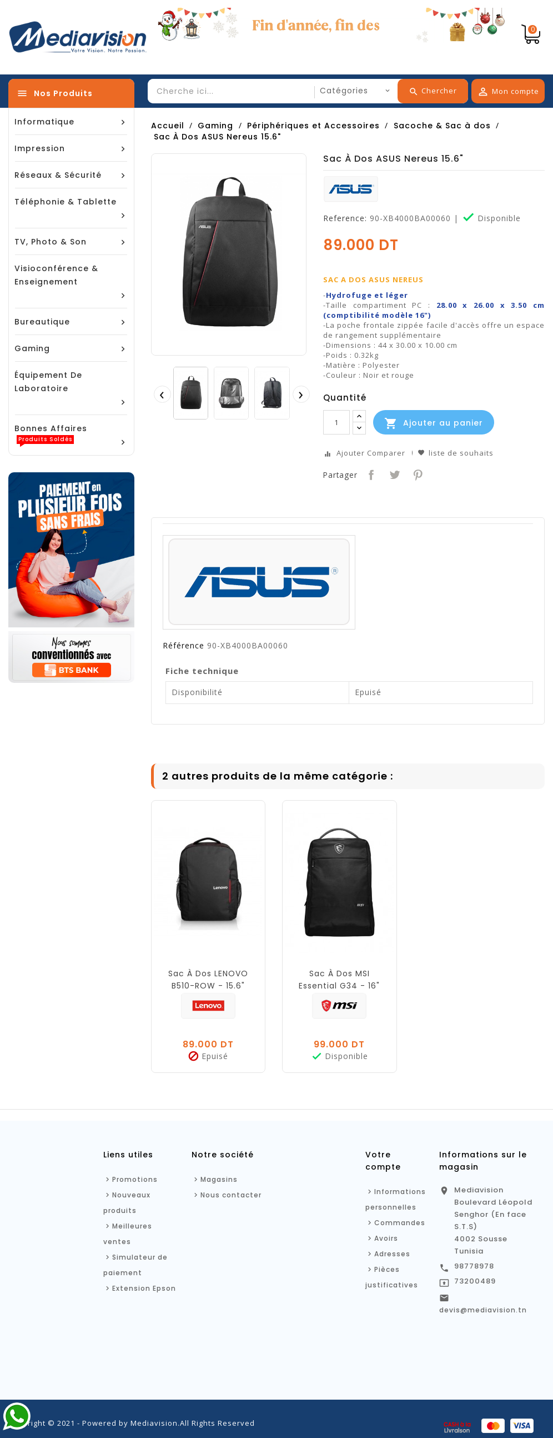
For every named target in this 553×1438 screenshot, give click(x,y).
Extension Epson (144, 1288)
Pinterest (417, 474)
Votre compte (383, 1160)
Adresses (392, 1254)
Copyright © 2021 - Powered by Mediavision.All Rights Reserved (131, 1423)
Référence (183, 646)
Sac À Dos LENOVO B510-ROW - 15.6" (208, 979)
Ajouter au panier (433, 423)
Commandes (399, 1222)
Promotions (135, 1179)
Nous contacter (231, 1195)
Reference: (345, 218)
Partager (370, 474)
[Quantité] (336, 422)
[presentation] (162, 394)
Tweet (393, 474)
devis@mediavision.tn (483, 1310)
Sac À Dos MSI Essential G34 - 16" (339, 979)
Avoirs (386, 1238)
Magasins (219, 1179)
